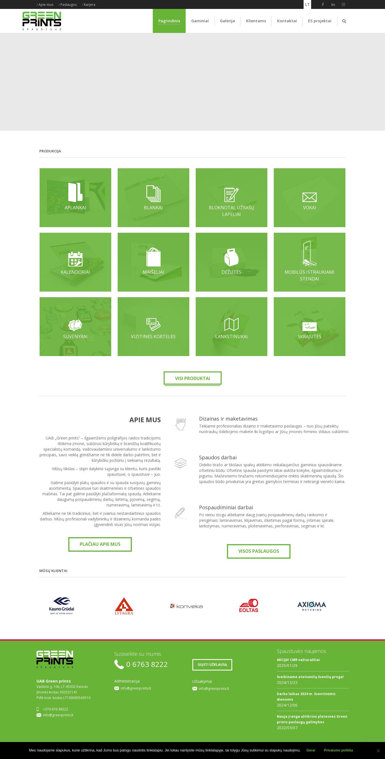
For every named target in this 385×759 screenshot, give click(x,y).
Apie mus (45, 4)
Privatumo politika (338, 750)
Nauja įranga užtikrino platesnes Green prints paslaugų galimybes (312, 719)
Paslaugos (68, 4)
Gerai (311, 750)
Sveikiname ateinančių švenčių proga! (310, 676)
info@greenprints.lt (58, 715)
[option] (68, 606)
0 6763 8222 (147, 664)
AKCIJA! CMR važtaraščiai (298, 659)
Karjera (89, 4)
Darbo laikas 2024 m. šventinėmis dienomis (306, 696)
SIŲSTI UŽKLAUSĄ (212, 664)
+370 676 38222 (55, 709)
